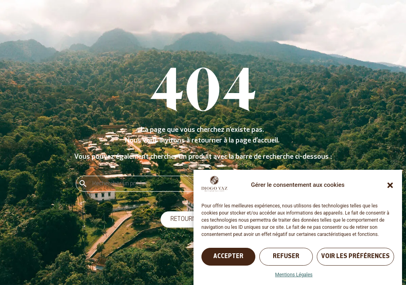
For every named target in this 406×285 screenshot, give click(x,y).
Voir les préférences (355, 257)
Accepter (228, 257)
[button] (390, 185)
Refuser (286, 257)
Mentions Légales (294, 274)
